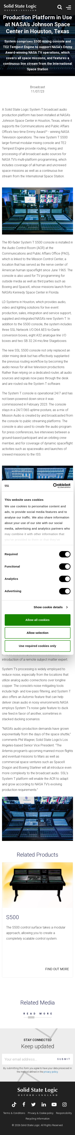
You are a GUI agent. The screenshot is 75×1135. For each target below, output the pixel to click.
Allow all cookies (37, 620)
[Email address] (28, 1059)
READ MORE (38, 1013)
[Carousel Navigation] (37, 984)
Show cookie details (48, 607)
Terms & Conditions (14, 1113)
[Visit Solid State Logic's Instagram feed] (64, 1105)
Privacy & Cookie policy (40, 1113)
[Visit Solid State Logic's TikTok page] (14, 1105)
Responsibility (64, 1113)
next (68, 984)
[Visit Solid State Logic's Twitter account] (33, 1105)
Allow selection (37, 632)
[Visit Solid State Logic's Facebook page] (23, 1105)
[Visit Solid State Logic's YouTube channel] (54, 1105)
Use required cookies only (37, 646)
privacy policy (51, 1071)
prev (55, 984)
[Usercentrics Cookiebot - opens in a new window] (53, 485)
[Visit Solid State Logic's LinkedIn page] (44, 1105)
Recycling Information (38, 1118)
